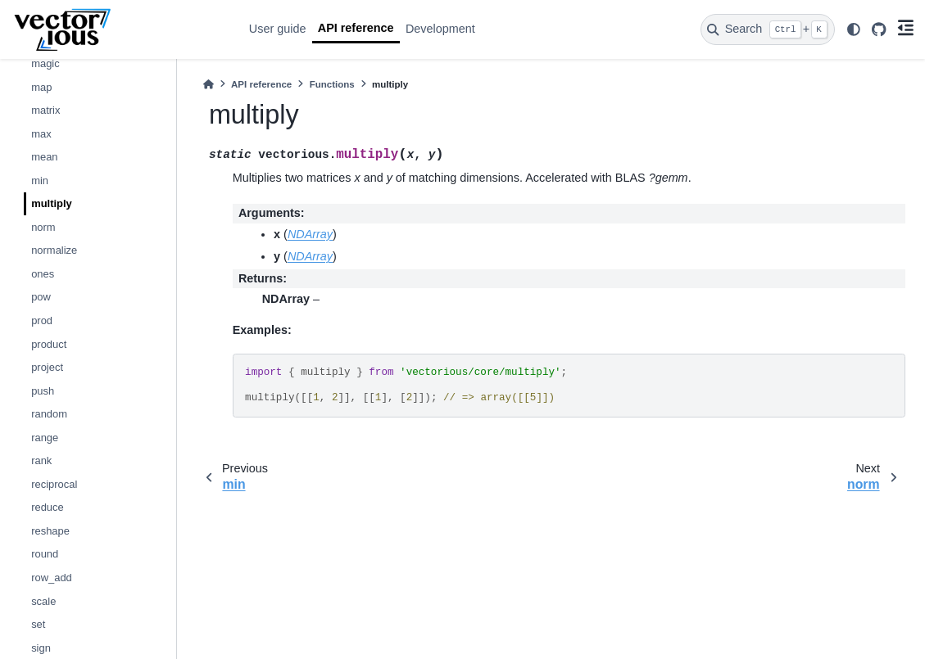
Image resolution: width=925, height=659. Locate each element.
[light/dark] (853, 29)
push (42, 391)
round (44, 554)
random (49, 414)
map (41, 87)
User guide (277, 28)
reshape (50, 531)
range (44, 437)
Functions (332, 84)
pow (41, 297)
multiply (51, 203)
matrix (45, 110)
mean (44, 157)
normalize (54, 250)
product (48, 344)
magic (45, 63)
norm (43, 227)
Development (440, 28)
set (38, 624)
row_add (51, 577)
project (47, 367)
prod (41, 320)
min (39, 180)
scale (43, 601)
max (41, 134)
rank (41, 460)
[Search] (768, 29)
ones (42, 274)
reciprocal (54, 484)
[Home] (208, 85)
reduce (47, 507)
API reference (356, 27)
